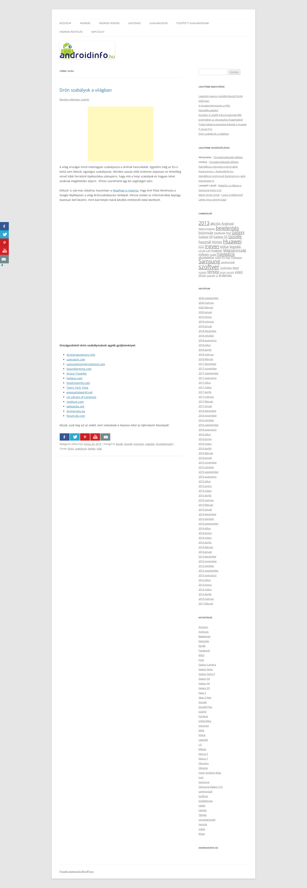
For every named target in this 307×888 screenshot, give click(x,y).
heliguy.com (74, 378)
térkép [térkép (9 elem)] (213, 271)
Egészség (204, 641)
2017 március (206, 396)
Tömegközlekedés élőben (228, 157)
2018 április (205, 349)
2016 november (208, 415)
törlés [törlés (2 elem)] (223, 272)
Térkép (203, 815)
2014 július (205, 528)
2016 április (205, 448)
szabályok (81, 448)
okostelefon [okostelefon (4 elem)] (206, 257)
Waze (202, 834)
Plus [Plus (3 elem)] (228, 257)
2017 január (205, 406)
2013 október (206, 566)
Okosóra (204, 763)
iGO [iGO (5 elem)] (201, 247)
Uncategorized (164, 444)
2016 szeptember (209, 425)
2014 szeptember (209, 523)
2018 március (206, 354)
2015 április (205, 495)
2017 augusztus (208, 378)
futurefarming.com (79, 369)
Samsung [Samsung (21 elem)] (209, 261)
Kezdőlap (65, 23)
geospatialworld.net (80, 392)
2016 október (206, 420)
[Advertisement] (121, 134)
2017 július (205, 382)
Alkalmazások (159, 23)
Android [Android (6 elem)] (227, 223)
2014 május (205, 537)
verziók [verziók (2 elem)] (230, 272)
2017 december (207, 364)
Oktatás (203, 768)
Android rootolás (71, 31)
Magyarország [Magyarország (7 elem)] (234, 250)
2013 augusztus (208, 575)
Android (85, 23)
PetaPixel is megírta (125, 190)
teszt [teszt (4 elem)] (236, 268)
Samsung (204, 782)
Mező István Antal (209, 195)
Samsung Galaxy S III (211, 787)
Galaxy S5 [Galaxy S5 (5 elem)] (220, 237)
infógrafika (205, 721)
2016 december (207, 411)
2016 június (205, 439)
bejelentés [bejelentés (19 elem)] (227, 227)
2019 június (205, 317)
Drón (71, 448)
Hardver (203, 716)
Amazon (203, 627)
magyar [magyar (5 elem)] (216, 250)
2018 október (206, 335)
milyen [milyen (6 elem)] (204, 254)
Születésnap (206, 801)
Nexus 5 (203, 754)
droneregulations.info (81, 355)
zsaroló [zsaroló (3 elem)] (211, 275)
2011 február (206, 603)
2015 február (206, 505)
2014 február (206, 547)
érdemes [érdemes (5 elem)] (225, 275)
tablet (202, 805)
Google (128, 444)
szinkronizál (205, 791)
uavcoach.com (76, 359)
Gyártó (203, 711)
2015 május (205, 490)
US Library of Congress (81, 397)
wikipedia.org (75, 406)
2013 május (205, 589)
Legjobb (149, 444)
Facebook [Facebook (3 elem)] (219, 233)
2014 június (205, 533)
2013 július (205, 580)
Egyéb (119, 444)
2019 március (206, 321)
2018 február (206, 359)
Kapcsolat (98, 31)
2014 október (206, 519)
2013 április (205, 594)
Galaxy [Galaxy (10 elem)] (238, 232)
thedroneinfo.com (78, 383)
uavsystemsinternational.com (86, 364)
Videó (202, 829)
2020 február (206, 307)
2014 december (207, 514)
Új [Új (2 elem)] (217, 275)
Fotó (201, 660)
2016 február (206, 453)
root (201, 777)
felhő (201, 655)
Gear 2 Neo (205, 697)
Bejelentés (204, 636)
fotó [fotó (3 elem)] (228, 233)
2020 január (205, 312)
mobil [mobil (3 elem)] (213, 254)
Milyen (202, 749)
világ (99, 448)
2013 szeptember (209, 570)
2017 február (206, 401)
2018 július (205, 345)
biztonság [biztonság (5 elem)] (206, 232)
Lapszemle (134, 23)
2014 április (205, 542)
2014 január (205, 552)
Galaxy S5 (204, 688)
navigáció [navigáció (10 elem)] (226, 254)
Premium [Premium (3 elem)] (236, 257)
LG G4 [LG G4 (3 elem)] (202, 250)
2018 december (207, 331)
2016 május (205, 443)
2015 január (205, 509)
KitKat (202, 735)
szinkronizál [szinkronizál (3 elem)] (228, 262)
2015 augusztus (208, 476)
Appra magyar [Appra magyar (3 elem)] (207, 228)
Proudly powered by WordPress (77, 871)
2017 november (208, 368)
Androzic (204, 631)
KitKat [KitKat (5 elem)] (224, 247)
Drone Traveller (77, 373)
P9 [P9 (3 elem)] (223, 257)
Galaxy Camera (207, 664)
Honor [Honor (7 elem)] (217, 241)
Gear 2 (202, 693)
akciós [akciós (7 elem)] (215, 223)
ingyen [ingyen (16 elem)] (212, 246)
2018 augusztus (208, 340)
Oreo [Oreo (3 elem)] (218, 257)
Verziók (203, 824)
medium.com (75, 402)
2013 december (207, 556)
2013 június (205, 584)
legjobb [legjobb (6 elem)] (235, 246)
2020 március (206, 302)
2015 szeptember (209, 472)
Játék (201, 730)
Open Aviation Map (210, 772)
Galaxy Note (206, 669)
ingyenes (139, 444)
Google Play (205, 707)
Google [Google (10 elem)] (235, 236)
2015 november (208, 462)
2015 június (205, 486)
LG (200, 744)
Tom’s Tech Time (77, 387)
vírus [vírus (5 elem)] (202, 275)
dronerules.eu (76, 411)
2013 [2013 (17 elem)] (204, 223)
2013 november (208, 561)
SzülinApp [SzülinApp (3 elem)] (226, 268)
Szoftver (203, 796)
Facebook (204, 650)
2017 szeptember (209, 373)
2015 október (206, 467)
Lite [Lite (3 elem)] (208, 250)
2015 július (205, 481)
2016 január (205, 458)
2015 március (206, 500)
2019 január (205, 326)
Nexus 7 (203, 758)
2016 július (205, 434)
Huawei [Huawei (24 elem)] (232, 241)
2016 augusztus (208, 429)
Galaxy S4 (204, 678)
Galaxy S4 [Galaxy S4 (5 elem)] (206, 237)
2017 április (205, 392)
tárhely (203, 810)
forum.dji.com (76, 416)
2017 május (205, 387)
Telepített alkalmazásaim (192, 23)
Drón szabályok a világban (86, 90)
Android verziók (109, 23)
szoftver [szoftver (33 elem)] (209, 267)
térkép (91, 448)
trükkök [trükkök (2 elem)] (203, 272)
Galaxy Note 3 (207, 674)
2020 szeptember (209, 298)
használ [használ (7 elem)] (205, 241)
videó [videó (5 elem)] (239, 272)
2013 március (206, 599)
